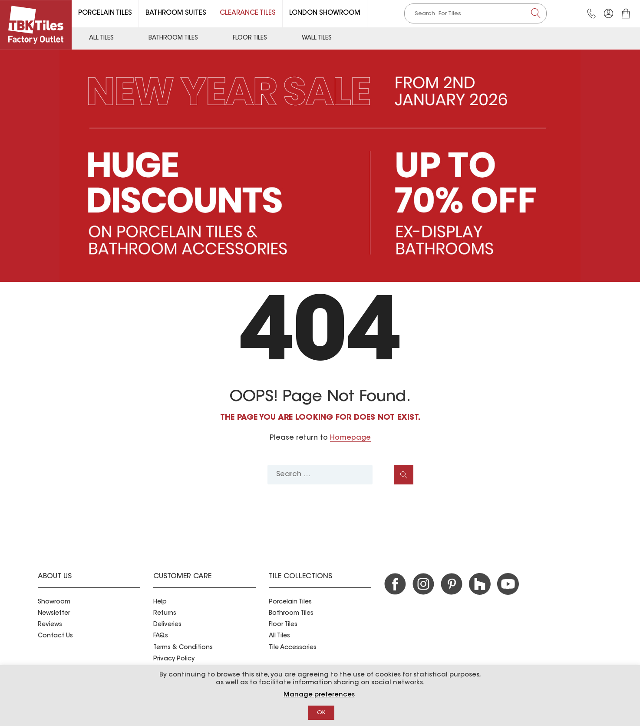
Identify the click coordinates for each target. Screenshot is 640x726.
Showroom (54, 602)
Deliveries (167, 625)
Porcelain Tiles (105, 13)
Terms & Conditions (183, 648)
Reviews (50, 625)
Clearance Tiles (248, 13)
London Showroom (324, 13)
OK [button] (321, 713)
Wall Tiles (317, 38)
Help (160, 602)
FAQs (160, 636)
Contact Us (55, 636)
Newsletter (54, 613)
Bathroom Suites (175, 13)
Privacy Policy (174, 659)
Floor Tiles (250, 38)
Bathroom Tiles (173, 38)
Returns (164, 613)
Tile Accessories (293, 648)
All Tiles (101, 38)
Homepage (350, 437)
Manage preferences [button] (319, 695)
